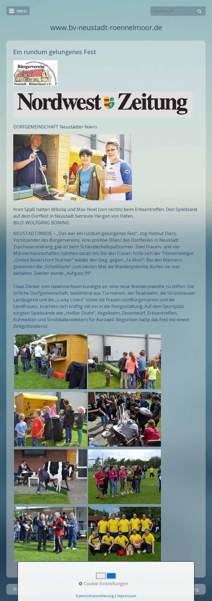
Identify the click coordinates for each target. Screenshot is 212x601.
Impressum (144, 589)
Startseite (103, 589)
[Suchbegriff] (178, 11)
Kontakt (123, 589)
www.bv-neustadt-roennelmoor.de (106, 27)
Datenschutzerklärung (179, 589)
